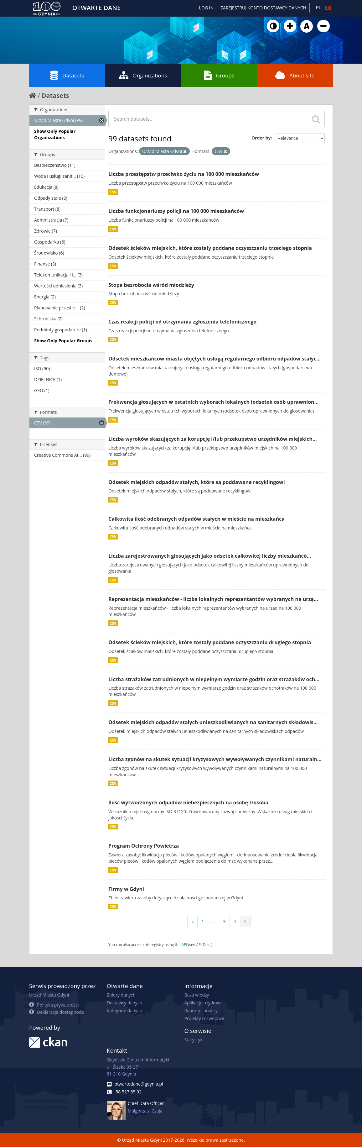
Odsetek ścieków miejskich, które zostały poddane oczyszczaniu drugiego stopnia (209, 642)
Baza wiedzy (196, 995)
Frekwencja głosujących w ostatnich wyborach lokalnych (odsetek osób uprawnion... (213, 401)
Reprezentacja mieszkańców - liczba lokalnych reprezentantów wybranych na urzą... (213, 599)
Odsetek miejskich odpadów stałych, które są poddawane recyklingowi (196, 482)
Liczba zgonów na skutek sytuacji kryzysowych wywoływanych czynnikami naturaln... (215, 759)
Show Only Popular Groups (63, 341)
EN (328, 7)
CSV (113, 191)
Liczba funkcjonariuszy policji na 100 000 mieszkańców (176, 211)
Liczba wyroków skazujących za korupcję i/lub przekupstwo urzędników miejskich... (212, 438)
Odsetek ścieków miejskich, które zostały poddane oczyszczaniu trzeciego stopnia (210, 248)
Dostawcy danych (124, 1003)
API (184, 944)
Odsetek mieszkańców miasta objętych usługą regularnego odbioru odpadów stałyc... (214, 358)
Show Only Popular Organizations (54, 134)
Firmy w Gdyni (126, 889)
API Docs (203, 944)
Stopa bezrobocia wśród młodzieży (151, 284)
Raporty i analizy (201, 1010)
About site (294, 75)
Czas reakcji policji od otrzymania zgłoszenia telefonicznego (182, 321)
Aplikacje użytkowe (203, 1003)
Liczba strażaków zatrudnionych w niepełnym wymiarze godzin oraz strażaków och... (213, 679)
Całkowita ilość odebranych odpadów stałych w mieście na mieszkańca (196, 518)
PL (318, 7)
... (213, 921)
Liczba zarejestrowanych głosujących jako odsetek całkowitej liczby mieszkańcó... (209, 555)
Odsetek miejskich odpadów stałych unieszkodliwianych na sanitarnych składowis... (213, 722)
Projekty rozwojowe (204, 1018)
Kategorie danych (124, 1010)
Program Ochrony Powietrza (143, 845)
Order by (261, 138)
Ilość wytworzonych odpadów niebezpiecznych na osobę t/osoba (188, 802)
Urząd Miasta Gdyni (49, 995)
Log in (206, 8)
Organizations (143, 75)
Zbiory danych (121, 995)
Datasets (67, 75)
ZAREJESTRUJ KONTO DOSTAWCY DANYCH (263, 8)
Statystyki (194, 1040)
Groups (219, 75)
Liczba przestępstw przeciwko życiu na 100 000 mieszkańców (183, 174)
